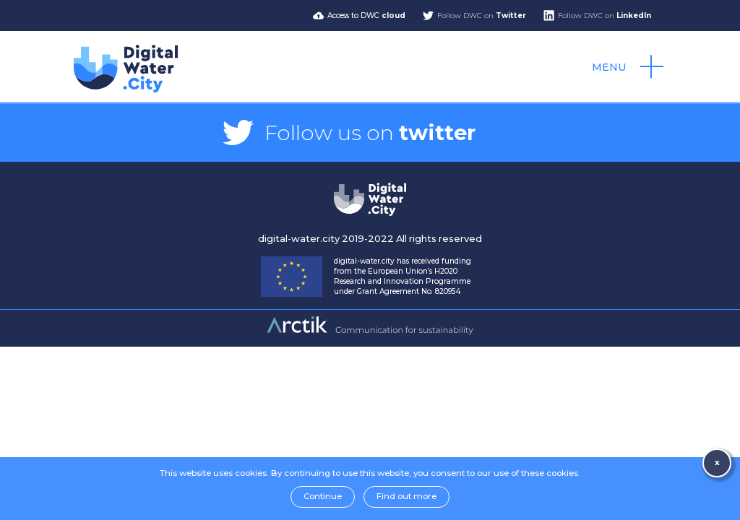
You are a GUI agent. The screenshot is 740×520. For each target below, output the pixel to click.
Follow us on (370, 132)
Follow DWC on (481, 15)
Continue (323, 496)
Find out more (406, 496)
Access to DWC (366, 15)
